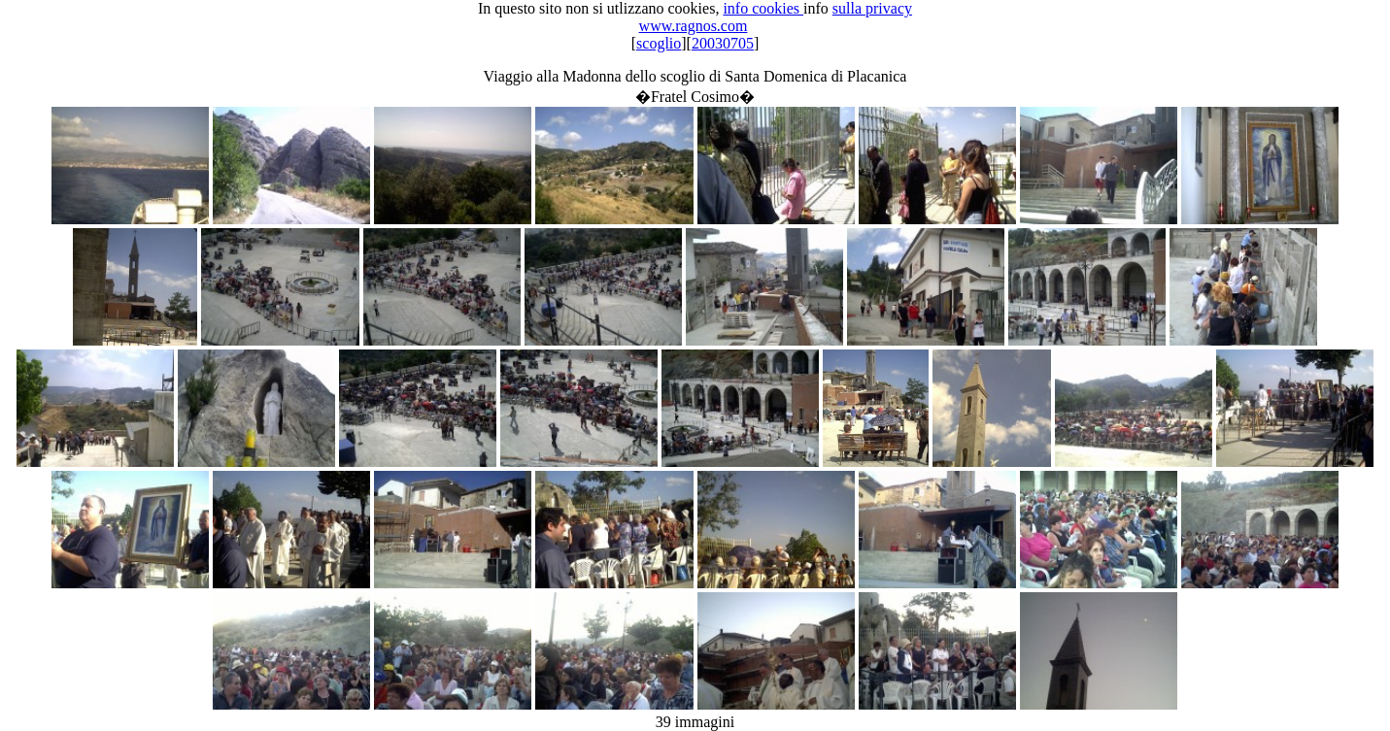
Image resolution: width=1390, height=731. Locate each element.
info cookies (763, 8)
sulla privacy (872, 8)
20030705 (723, 43)
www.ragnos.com (693, 25)
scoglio (658, 43)
